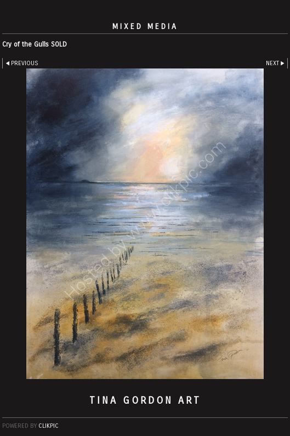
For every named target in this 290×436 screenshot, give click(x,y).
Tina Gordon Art (145, 400)
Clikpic (48, 425)
